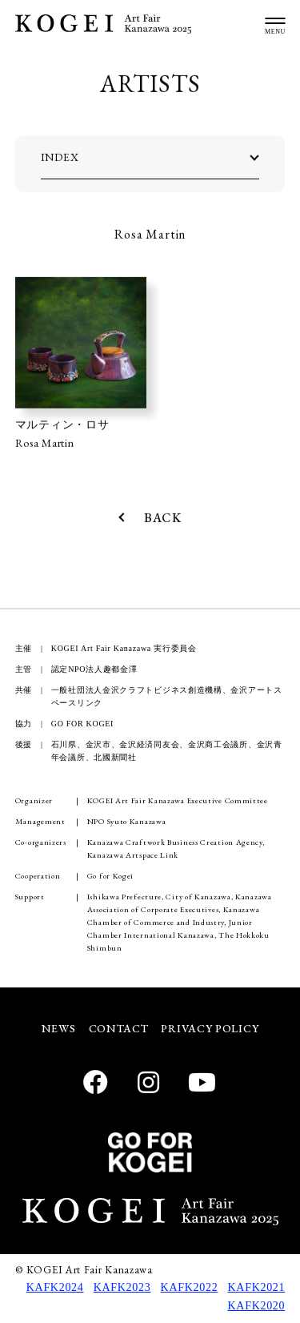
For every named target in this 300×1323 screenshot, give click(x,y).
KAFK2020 (257, 1306)
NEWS (59, 1028)
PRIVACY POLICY (209, 1028)
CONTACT (119, 1028)
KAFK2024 (55, 1287)
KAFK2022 (189, 1287)
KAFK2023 (122, 1287)
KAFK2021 (257, 1287)
